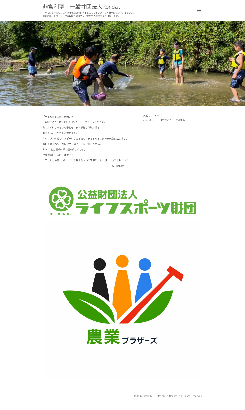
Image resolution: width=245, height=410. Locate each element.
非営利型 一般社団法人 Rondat (159, 396)
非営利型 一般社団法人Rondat (81, 6)
